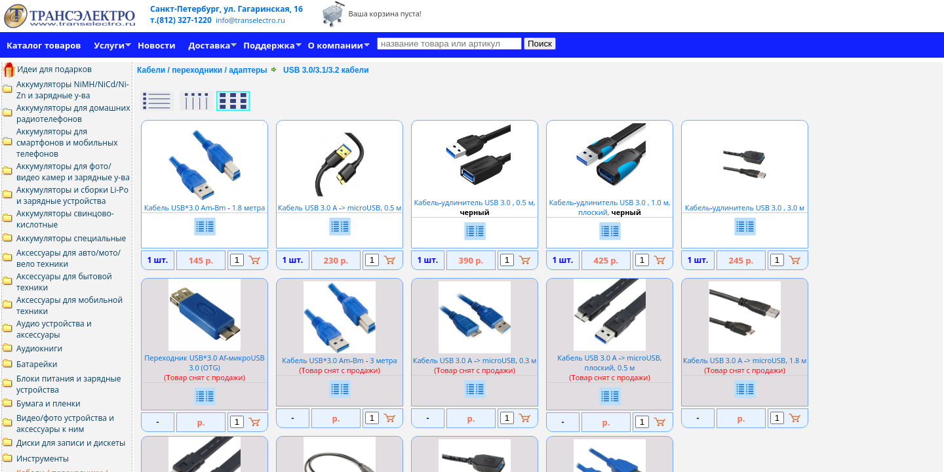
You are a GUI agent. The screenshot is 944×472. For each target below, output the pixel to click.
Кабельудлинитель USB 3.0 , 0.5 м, (474, 202)
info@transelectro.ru (250, 20)
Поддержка (268, 45)
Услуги (109, 45)
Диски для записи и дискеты (70, 442)
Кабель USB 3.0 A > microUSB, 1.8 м (745, 360)
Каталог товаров (44, 45)
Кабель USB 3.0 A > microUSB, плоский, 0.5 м (609, 362)
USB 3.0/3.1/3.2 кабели (325, 70)
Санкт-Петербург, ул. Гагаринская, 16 (226, 8)
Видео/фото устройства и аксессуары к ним (65, 423)
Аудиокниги (39, 348)
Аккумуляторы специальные (71, 238)
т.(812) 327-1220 (182, 20)
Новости (156, 45)
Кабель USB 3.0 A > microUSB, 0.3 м (475, 360)
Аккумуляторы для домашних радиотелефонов (73, 113)
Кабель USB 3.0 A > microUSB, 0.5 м (340, 202)
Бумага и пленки (48, 403)
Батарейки (36, 364)
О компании (335, 45)
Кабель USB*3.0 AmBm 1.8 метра (205, 202)
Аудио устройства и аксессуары (54, 329)
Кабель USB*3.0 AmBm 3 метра (339, 360)
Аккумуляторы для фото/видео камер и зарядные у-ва (73, 172)
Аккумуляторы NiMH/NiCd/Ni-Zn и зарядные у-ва (72, 90)
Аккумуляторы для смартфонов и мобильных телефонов (67, 142)
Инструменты (42, 458)
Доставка (210, 45)
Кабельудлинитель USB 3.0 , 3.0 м (744, 202)
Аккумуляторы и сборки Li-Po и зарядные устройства (72, 195)
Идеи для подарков (47, 69)
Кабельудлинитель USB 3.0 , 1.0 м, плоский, (609, 202)
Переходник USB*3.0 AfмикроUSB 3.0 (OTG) (204, 362)
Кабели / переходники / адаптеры (202, 70)
